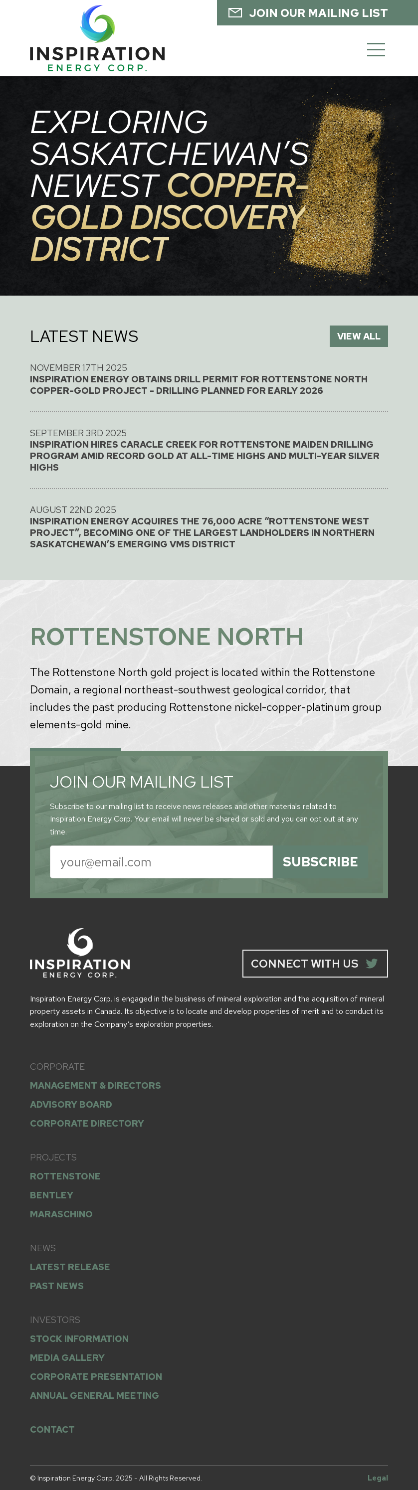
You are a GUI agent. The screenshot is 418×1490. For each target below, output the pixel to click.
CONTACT (52, 1429)
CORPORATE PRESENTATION (96, 1376)
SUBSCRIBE (320, 861)
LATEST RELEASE (70, 1267)
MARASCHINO (61, 1214)
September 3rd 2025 (209, 450)
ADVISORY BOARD (71, 1104)
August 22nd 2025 (209, 527)
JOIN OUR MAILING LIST (307, 12)
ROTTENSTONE (65, 1176)
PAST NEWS (57, 1286)
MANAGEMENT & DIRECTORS (95, 1085)
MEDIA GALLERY (67, 1357)
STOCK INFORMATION (79, 1338)
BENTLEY (51, 1195)
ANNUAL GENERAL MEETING (94, 1395)
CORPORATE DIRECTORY (87, 1123)
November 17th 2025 (209, 379)
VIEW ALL (359, 336)
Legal (378, 1478)
